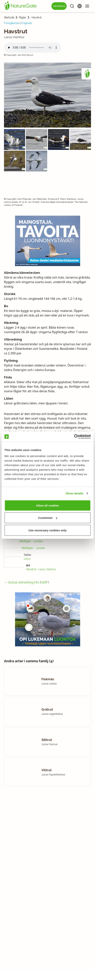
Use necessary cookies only (47, 530)
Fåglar (22, 17)
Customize (47, 517)
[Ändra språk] (79, 6)
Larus (27, 558)
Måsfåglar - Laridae (31, 541)
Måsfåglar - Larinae (33, 548)
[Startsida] (20, 6)
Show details (74, 493)
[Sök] (72, 6)
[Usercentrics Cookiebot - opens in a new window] (74, 436)
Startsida (9, 17)
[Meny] (87, 6)
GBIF (44, 582)
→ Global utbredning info (21, 582)
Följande (26, 23)
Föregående (11, 23)
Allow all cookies (47, 505)
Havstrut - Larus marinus (41, 569)
